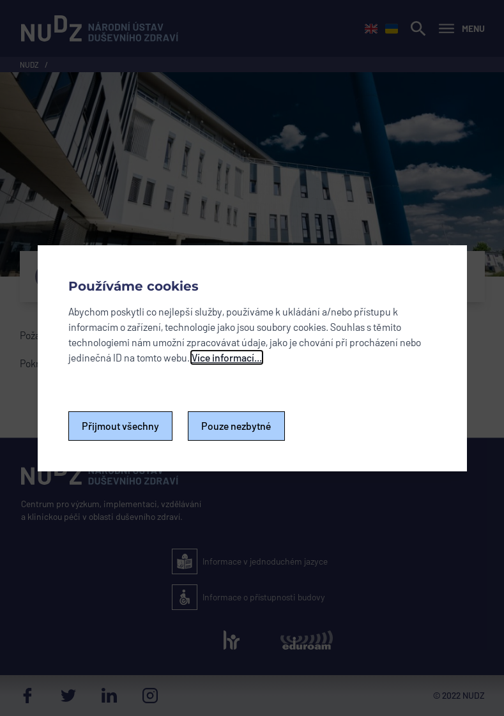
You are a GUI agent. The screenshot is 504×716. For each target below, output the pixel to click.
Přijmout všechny (120, 426)
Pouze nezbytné (236, 426)
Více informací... (227, 357)
